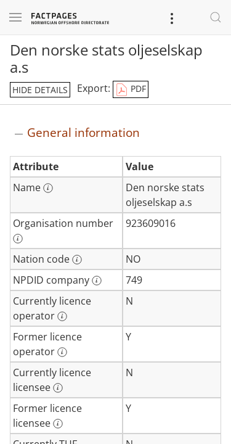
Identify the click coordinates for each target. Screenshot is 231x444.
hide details (40, 90)
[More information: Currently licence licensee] (58, 388)
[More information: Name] (48, 188)
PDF (130, 89)
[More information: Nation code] (77, 260)
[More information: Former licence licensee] (58, 424)
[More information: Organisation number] (18, 239)
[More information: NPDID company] (97, 281)
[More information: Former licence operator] (62, 352)
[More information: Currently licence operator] (62, 316)
